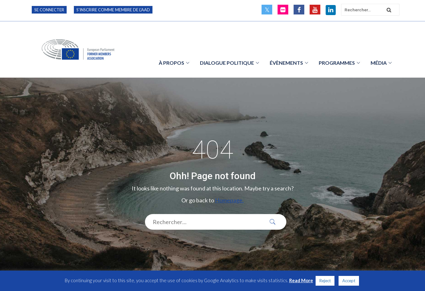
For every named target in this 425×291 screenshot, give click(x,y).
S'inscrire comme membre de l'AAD (113, 9)
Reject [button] (325, 280)
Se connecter (49, 9)
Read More (301, 280)
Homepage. (229, 200)
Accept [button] (348, 280)
